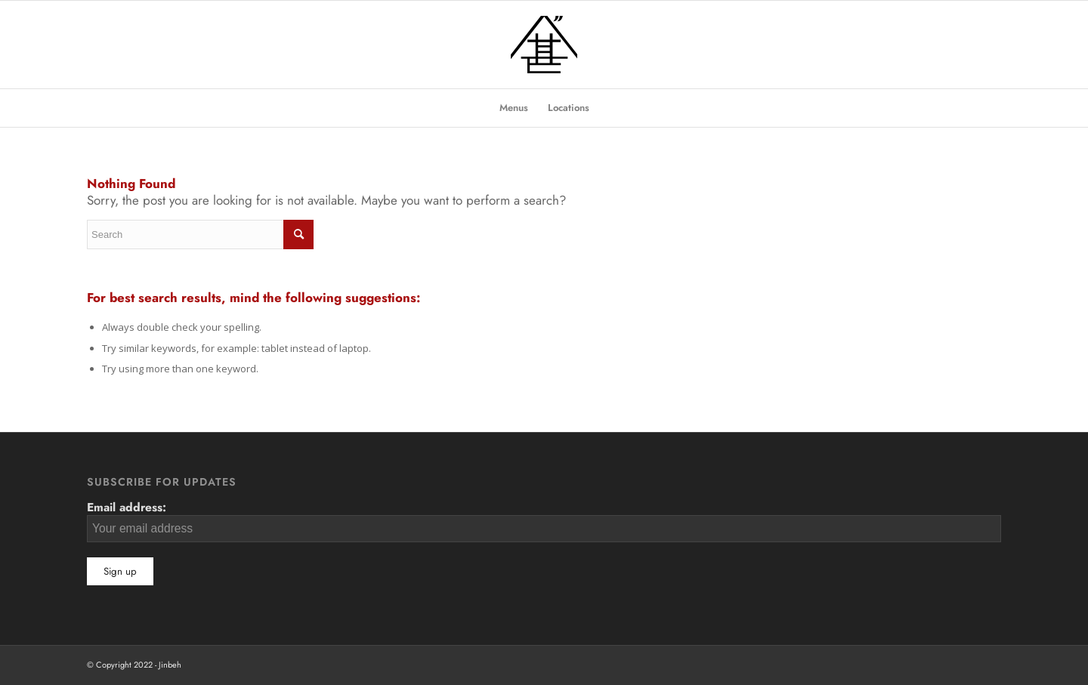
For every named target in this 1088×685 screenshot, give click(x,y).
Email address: (544, 520)
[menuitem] (514, 108)
